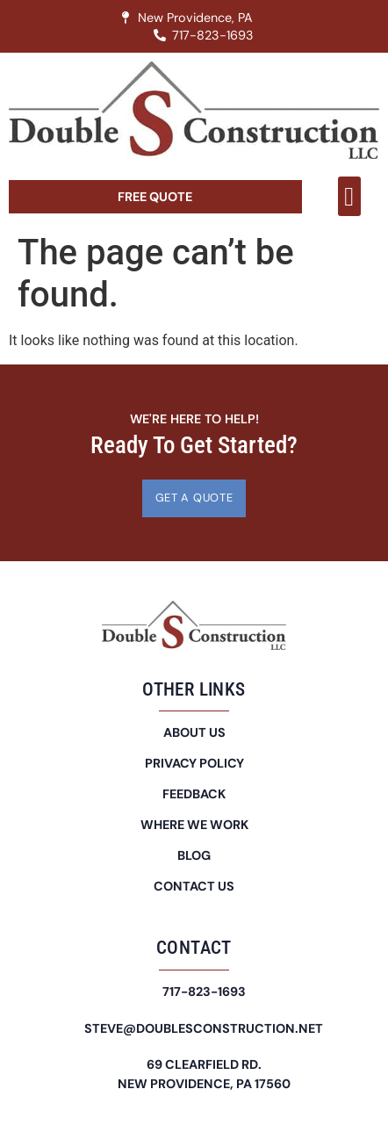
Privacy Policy (194, 763)
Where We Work (194, 825)
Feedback (194, 794)
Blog (194, 855)
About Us (194, 732)
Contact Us (194, 886)
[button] (349, 196)
